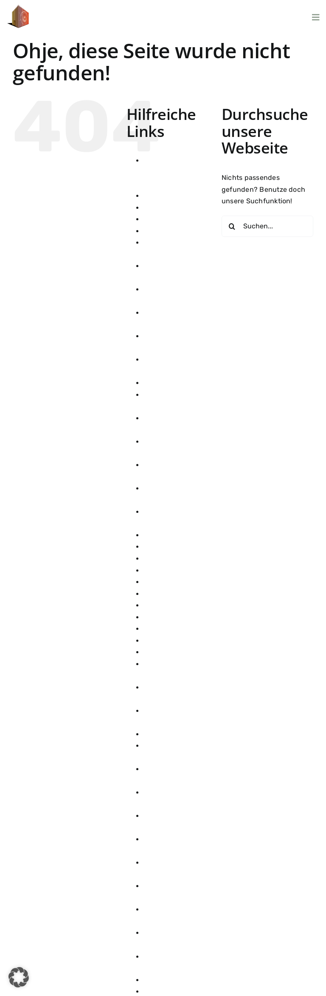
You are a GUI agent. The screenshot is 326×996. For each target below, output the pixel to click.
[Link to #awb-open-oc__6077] (316, 17)
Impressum (161, 570)
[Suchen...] (267, 226)
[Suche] (232, 226)
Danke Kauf (162, 208)
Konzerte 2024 (167, 605)
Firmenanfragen (169, 383)
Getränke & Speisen (175, 535)
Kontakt (156, 582)
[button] (18, 977)
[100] (19, 8)
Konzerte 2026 (167, 629)
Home (152, 559)
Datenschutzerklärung (180, 219)
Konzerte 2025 (167, 617)
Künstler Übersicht (174, 641)
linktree (155, 652)
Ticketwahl (161, 980)
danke (153, 196)
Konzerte (158, 594)
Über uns (158, 991)
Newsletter (161, 734)
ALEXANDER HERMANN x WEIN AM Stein (172, 172)
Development (165, 231)
